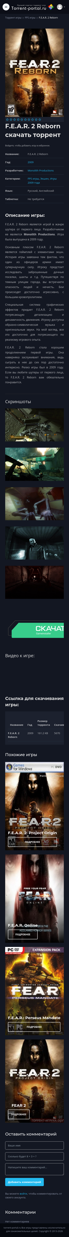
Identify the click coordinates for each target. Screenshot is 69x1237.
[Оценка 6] (25, 119)
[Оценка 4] (18, 119)
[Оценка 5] (21, 119)
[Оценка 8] (32, 119)
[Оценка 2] (10, 119)
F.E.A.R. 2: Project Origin (32, 832)
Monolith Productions (41, 170)
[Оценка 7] (28, 119)
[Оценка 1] (7, 119)
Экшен (44, 178)
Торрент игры (13, 17)
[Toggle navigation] (6, 6)
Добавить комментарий (24, 1182)
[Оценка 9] (36, 119)
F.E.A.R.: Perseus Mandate (34, 1017)
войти (23, 1193)
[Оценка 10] (39, 119)
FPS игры (30, 17)
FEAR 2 (19, 1105)
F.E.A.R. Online (23, 925)
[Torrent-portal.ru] (33, 7)
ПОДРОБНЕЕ (32, 842)
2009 (30, 162)
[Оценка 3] (14, 119)
